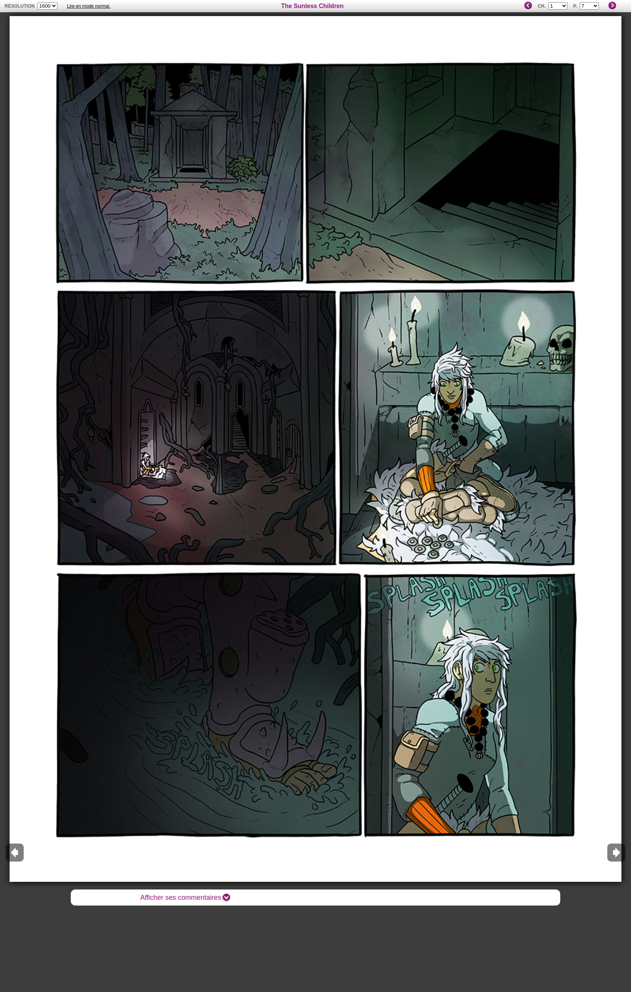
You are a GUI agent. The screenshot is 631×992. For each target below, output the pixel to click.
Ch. (542, 6)
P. (575, 6)
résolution (20, 6)
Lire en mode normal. (88, 6)
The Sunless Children (312, 6)
